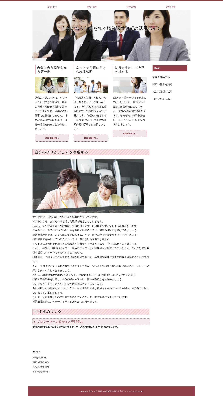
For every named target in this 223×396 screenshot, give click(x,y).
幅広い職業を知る (162, 84)
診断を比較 (170, 7)
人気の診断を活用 (162, 91)
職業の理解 (91, 7)
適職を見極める (161, 77)
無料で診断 (131, 7)
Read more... (52, 137)
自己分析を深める (162, 99)
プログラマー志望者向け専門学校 (60, 321)
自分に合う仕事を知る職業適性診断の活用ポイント (111, 31)
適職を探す (52, 7)
